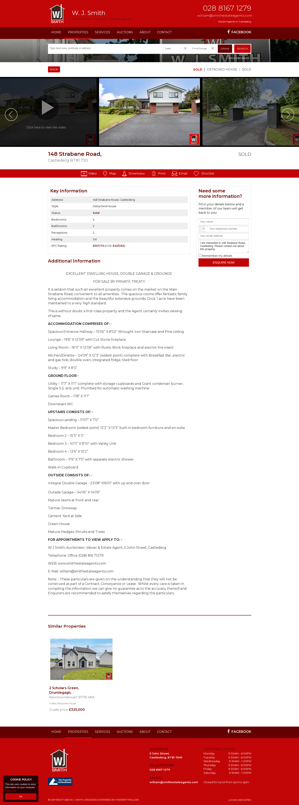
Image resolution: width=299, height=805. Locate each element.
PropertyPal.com (127, 799)
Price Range (199, 48)
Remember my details (217, 255)
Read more (10, 790)
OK (20, 796)
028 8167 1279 (227, 8)
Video (92, 173)
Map (112, 173)
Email (183, 173)
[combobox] (202, 229)
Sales (168, 48)
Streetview (137, 173)
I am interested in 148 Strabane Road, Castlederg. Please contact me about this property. (224, 246)
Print (161, 173)
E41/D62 (118, 245)
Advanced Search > (240, 57)
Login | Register (239, 799)
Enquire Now (224, 262)
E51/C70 (98, 245)
